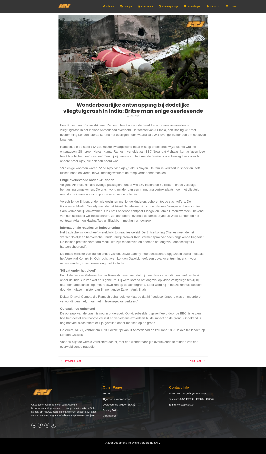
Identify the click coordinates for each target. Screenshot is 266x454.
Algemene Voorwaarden (117, 399)
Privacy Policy (111, 410)
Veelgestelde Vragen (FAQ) (119, 404)
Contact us (109, 416)
